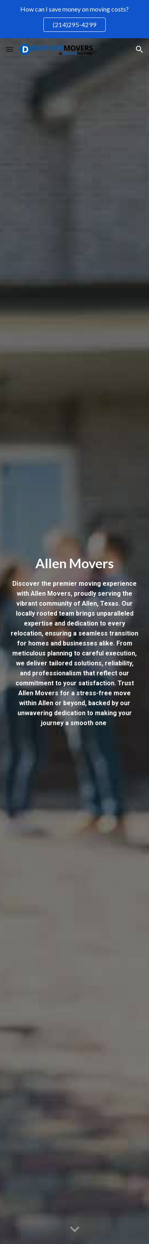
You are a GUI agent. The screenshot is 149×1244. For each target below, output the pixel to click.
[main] (75, 641)
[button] (9, 49)
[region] (74, 19)
